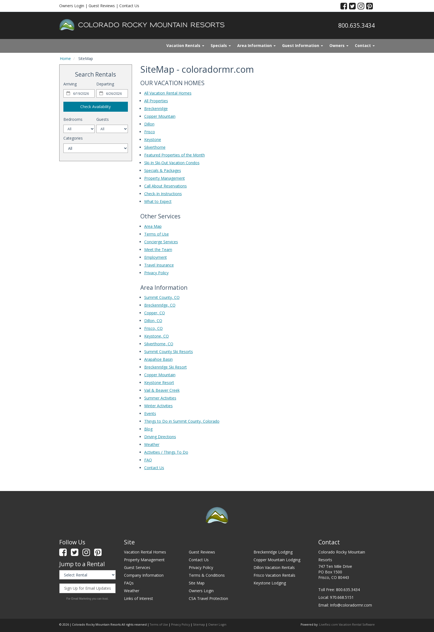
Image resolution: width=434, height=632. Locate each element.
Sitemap (199, 624)
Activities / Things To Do (166, 452)
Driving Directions (160, 436)
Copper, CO (154, 312)
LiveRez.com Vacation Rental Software (347, 624)
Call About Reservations (165, 186)
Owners (338, 45)
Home (65, 58)
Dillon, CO (153, 320)
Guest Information (302, 45)
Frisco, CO (153, 328)
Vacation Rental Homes (145, 552)
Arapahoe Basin (158, 359)
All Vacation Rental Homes (168, 93)
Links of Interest (138, 598)
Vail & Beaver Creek (162, 390)
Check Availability (95, 106)
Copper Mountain (159, 116)
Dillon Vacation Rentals (274, 567)
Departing (105, 84)
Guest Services (137, 567)
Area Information (256, 45)
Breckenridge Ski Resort (165, 367)
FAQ (148, 460)
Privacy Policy (156, 272)
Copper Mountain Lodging (277, 559)
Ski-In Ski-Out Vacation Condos (172, 162)
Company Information (144, 575)
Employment (155, 257)
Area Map (153, 226)
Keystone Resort (159, 382)
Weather (151, 444)
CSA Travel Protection (208, 598)
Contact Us (129, 5)
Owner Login (217, 624)
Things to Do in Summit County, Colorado (181, 421)
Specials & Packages (162, 170)
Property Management (164, 178)
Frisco (149, 131)
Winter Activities (158, 405)
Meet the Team (158, 249)
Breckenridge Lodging (273, 552)
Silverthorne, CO (158, 343)
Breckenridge (156, 108)
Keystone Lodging (270, 583)
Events (150, 413)
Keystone (152, 139)
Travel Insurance (159, 265)
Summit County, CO (162, 297)
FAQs (129, 583)
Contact (365, 45)
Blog (148, 429)
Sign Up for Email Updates (87, 588)
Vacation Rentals (185, 45)
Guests (102, 119)
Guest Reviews (102, 5)
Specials (221, 45)
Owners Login (71, 5)
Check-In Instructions (163, 193)
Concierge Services (161, 241)
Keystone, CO (156, 336)
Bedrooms (72, 119)
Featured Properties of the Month (174, 155)
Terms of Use (156, 234)
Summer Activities (160, 398)
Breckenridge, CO (159, 305)
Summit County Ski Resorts (168, 351)
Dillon (149, 124)
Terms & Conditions (207, 575)
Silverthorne (155, 147)
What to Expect (158, 201)
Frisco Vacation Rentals (274, 575)
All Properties (156, 100)
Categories (73, 138)
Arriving (70, 84)
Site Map (197, 583)
